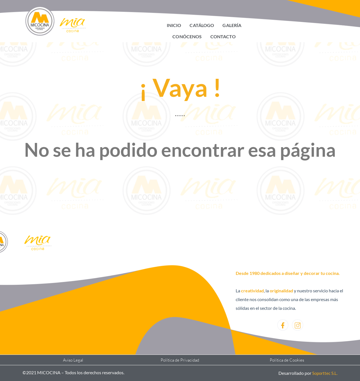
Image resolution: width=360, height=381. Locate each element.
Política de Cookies (286, 360)
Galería (231, 25)
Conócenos (187, 36)
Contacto (222, 36)
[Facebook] (282, 325)
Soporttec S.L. (324, 373)
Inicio (174, 25)
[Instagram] (297, 325)
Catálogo (202, 25)
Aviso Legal (73, 360)
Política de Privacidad (180, 360)
